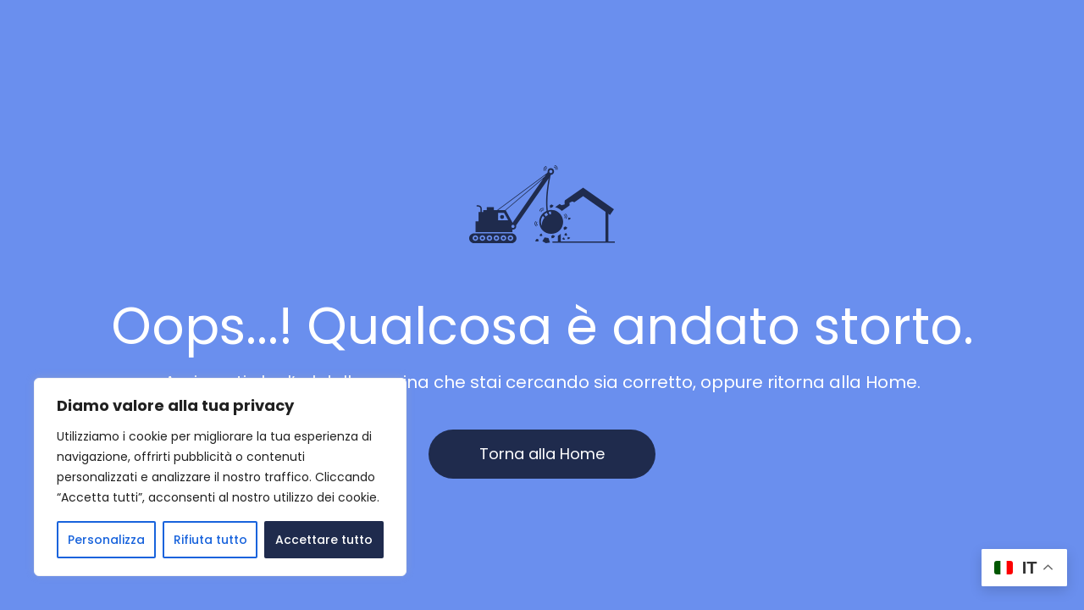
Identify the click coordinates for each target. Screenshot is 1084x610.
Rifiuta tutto (210, 539)
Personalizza (106, 539)
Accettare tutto (324, 539)
